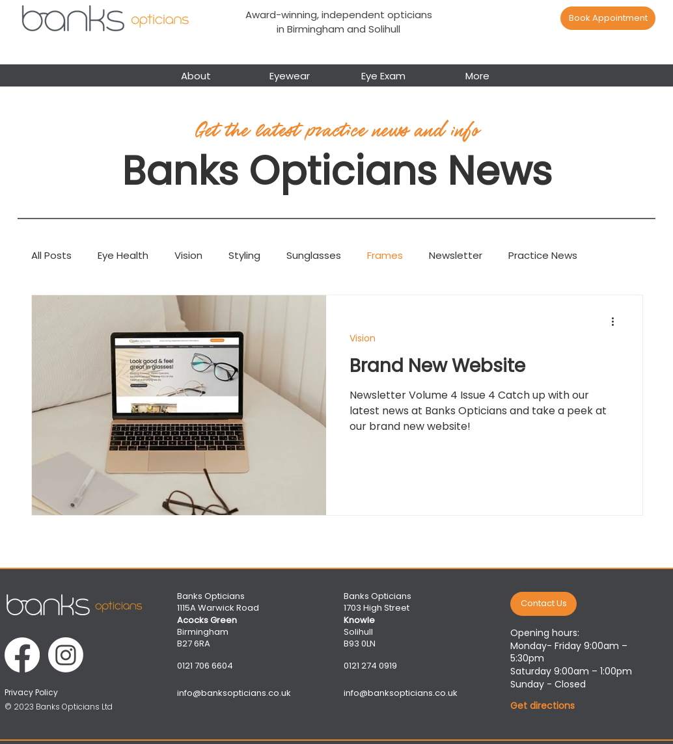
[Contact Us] (543, 604)
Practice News (542, 255)
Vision (188, 255)
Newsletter (455, 255)
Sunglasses (313, 255)
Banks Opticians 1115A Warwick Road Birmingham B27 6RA (218, 620)
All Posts (51, 255)
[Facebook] (22, 654)
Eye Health (123, 255)
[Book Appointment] (607, 18)
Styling (244, 255)
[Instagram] (65, 654)
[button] (289, 74)
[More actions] (617, 322)
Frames (385, 255)
